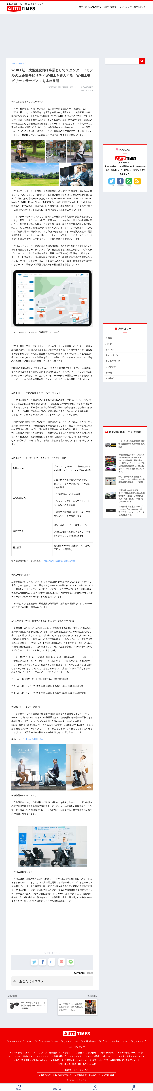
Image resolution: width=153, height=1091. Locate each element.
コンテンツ (111, 367)
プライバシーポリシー (48, 1042)
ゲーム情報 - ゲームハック (131, 1054)
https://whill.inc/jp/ (34, 739)
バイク (108, 344)
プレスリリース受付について (133, 7)
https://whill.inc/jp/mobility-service (59, 561)
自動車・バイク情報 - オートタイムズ (69, 1061)
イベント (109, 350)
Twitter (111, 186)
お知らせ (109, 379)
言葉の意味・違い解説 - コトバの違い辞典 (95, 1076)
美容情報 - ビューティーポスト (68, 1057)
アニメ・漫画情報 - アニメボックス (57, 1054)
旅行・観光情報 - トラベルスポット (31, 1061)
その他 (108, 373)
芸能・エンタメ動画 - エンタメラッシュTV (77, 1065)
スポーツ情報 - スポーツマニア (101, 1057)
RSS (137, 186)
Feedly (129, 186)
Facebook (120, 186)
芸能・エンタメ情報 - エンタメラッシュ (96, 1054)
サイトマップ (140, 1042)
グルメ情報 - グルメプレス (23, 1054)
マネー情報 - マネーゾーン (132, 1057)
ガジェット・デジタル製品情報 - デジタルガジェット (115, 1061)
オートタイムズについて (90, 7)
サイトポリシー (71, 1042)
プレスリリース (113, 361)
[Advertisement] (76, 35)
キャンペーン (112, 355)
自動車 (90, 973)
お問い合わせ (110, 7)
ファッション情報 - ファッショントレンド (29, 1057)
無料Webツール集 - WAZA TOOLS (56, 1076)
